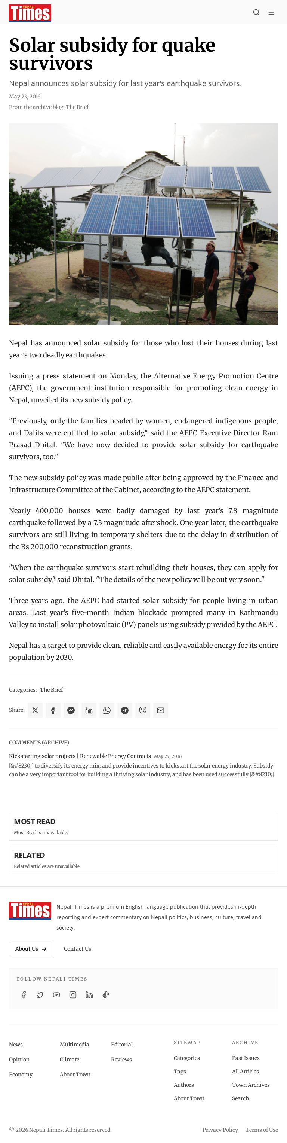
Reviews (121, 1059)
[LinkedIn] (89, 995)
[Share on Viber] (142, 710)
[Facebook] (23, 995)
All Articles (245, 1071)
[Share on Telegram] (124, 710)
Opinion (19, 1059)
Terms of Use (262, 1130)
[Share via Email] (160, 710)
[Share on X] (35, 710)
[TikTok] (105, 995)
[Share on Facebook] (53, 710)
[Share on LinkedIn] (88, 710)
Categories (187, 1058)
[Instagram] (73, 995)
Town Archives (251, 1085)
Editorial (122, 1044)
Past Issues (246, 1058)
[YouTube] (56, 995)
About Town (75, 1074)
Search (240, 1098)
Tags (180, 1071)
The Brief (51, 689)
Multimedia (74, 1044)
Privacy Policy (220, 1130)
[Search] (256, 13)
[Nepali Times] (30, 911)
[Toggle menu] (271, 13)
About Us (31, 948)
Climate (69, 1059)
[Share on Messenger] (71, 710)
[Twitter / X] (40, 995)
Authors (184, 1085)
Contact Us (77, 948)
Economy (21, 1074)
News (16, 1044)
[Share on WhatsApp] (106, 710)
